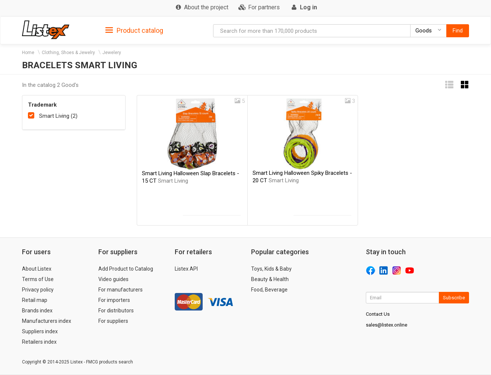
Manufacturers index (46, 321)
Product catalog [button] (134, 30)
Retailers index (39, 342)
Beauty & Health (270, 279)
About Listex (36, 269)
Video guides (113, 279)
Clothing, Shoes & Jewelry (68, 52)
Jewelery (111, 52)
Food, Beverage (269, 290)
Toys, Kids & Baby (271, 269)
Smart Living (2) (58, 116)
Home (28, 52)
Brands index (37, 310)
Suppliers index (40, 331)
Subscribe (454, 297)
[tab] (134, 30)
